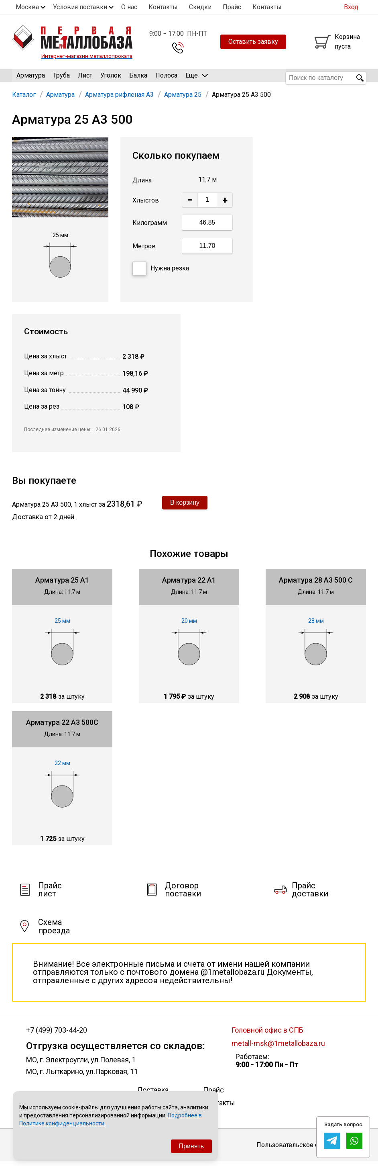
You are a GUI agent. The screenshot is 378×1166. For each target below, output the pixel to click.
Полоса (166, 78)
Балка (138, 78)
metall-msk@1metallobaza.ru (278, 1047)
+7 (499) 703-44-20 (56, 1035)
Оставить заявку (253, 41)
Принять (191, 1146)
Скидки (200, 7)
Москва (27, 7)
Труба (61, 78)
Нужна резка (160, 273)
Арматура (30, 78)
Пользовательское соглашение (304, 1149)
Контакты (163, 7)
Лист (85, 78)
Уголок (110, 78)
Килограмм (149, 227)
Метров (144, 250)
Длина (142, 184)
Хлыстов (145, 205)
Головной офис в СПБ (267, 1034)
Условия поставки (80, 7)
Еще (196, 77)
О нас (129, 7)
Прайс (232, 7)
